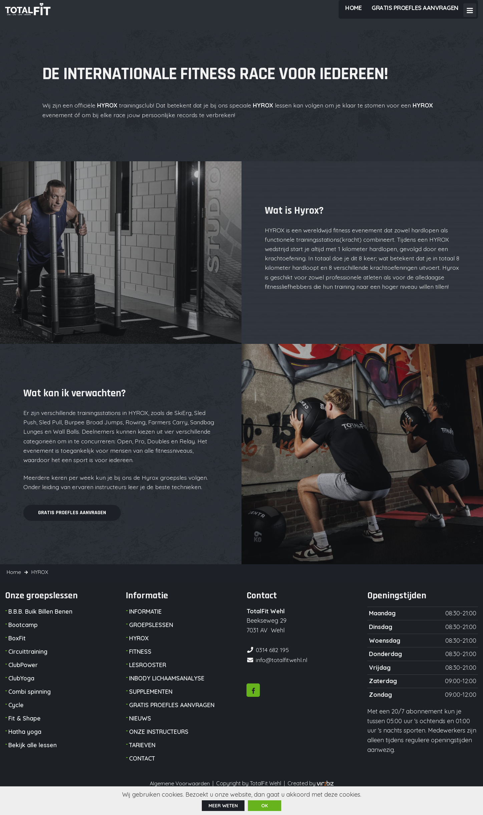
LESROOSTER (148, 679)
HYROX (139, 652)
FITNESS (140, 665)
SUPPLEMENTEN (151, 705)
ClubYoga (21, 692)
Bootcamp (23, 639)
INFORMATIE (146, 625)
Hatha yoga (25, 746)
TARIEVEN (142, 759)
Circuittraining (28, 665)
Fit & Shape (24, 732)
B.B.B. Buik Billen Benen (41, 625)
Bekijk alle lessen (32, 759)
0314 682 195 (273, 663)
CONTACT (143, 772)
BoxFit (17, 652)
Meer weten (223, 805)
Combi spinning (29, 705)
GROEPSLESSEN (151, 639)
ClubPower (23, 679)
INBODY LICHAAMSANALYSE (168, 692)
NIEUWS (140, 732)
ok (264, 805)
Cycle (16, 719)
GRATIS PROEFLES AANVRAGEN (173, 719)
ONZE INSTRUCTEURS (159, 746)
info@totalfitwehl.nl (282, 673)
